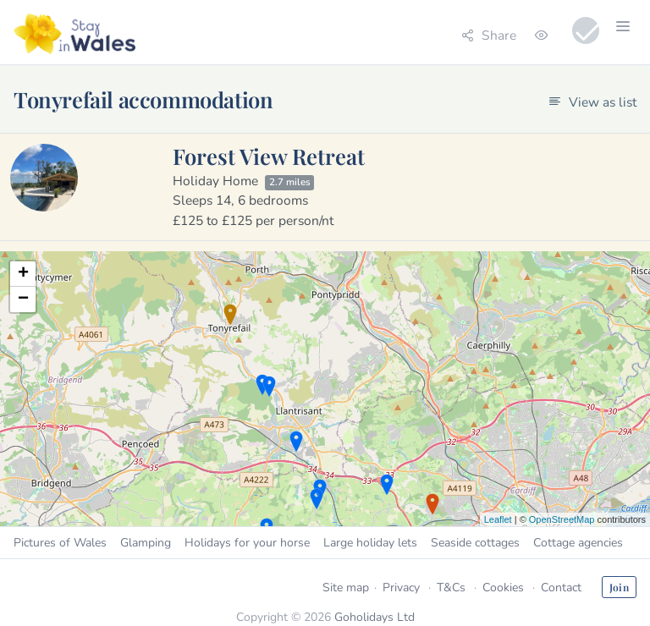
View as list (592, 102)
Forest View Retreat (269, 155)
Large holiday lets (370, 543)
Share (488, 35)
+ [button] (23, 274)
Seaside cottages (475, 543)
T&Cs (451, 587)
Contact (561, 587)
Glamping (145, 543)
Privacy (401, 587)
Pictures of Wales (60, 543)
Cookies (503, 587)
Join (619, 587)
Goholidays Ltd (374, 617)
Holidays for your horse (247, 543)
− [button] (23, 299)
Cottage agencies (578, 543)
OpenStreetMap (562, 519)
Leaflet (498, 519)
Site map (345, 587)
